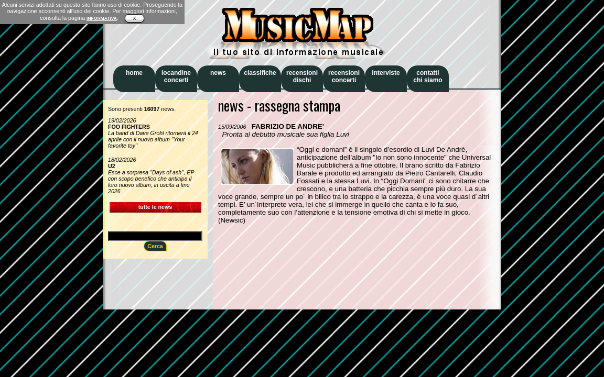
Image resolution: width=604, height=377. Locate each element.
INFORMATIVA (102, 18)
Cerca (155, 246)
